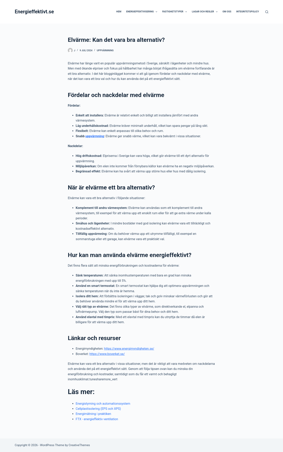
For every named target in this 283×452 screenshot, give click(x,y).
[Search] (266, 11)
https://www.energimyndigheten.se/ (129, 348)
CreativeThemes (79, 445)
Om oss (226, 11)
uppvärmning (94, 136)
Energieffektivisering (142, 11)
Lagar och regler (205, 11)
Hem (118, 11)
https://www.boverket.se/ (107, 354)
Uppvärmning (105, 50)
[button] (156, 11)
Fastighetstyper (175, 11)
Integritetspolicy (247, 11)
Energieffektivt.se (34, 12)
